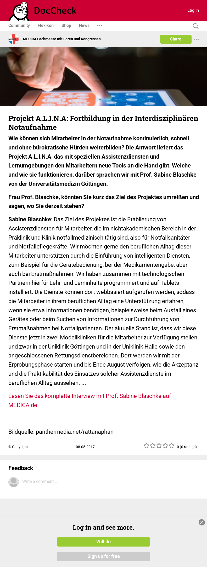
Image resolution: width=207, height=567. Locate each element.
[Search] (194, 26)
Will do (103, 541)
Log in (193, 10)
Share (175, 39)
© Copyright (18, 447)
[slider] (159, 447)
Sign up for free (103, 556)
